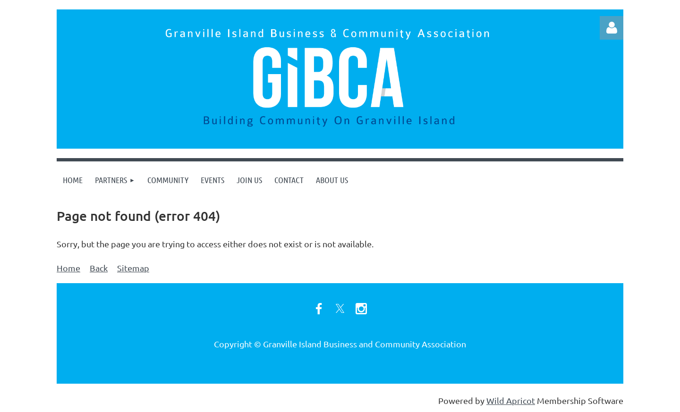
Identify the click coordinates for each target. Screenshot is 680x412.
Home (68, 268)
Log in (611, 28)
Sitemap (133, 268)
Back (99, 268)
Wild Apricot (510, 400)
